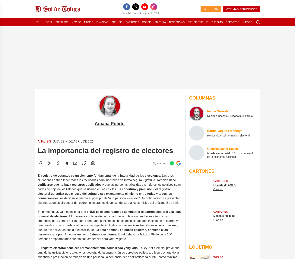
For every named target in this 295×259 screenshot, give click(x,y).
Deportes (232, 22)
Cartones (132, 22)
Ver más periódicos (241, 9)
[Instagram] (153, 6)
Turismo (217, 22)
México (76, 22)
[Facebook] (126, 6)
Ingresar (211, 9)
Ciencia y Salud (198, 22)
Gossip (146, 22)
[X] (135, 6)
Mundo (88, 22)
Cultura (160, 22)
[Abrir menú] (37, 22)
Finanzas (102, 22)
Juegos (247, 22)
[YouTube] (144, 6)
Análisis (117, 22)
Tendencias (177, 22)
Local (48, 22)
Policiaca (62, 22)
